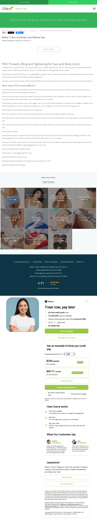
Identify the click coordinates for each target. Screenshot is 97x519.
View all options (67, 381)
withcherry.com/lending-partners (70, 504)
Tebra (57, 288)
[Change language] (86, 301)
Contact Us (79, 262)
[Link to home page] (15, 8)
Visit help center (66, 484)
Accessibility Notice (67, 262)
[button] (48, 49)
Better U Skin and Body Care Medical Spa (14, 31)
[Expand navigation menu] (94, 9)
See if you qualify (66, 331)
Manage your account (66, 338)
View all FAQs (67, 477)
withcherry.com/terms (51, 506)
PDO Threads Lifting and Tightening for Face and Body (56, 31)
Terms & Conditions (51, 262)
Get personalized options (66, 387)
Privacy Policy (37, 262)
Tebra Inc (27, 262)
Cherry (60, 467)
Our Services (33, 31)
